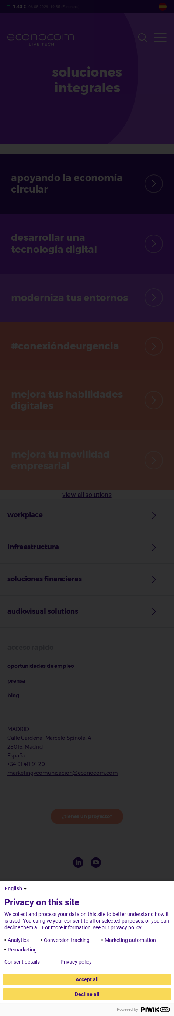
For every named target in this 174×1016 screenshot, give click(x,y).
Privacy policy (76, 962)
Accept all (87, 979)
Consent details (22, 962)
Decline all (87, 994)
